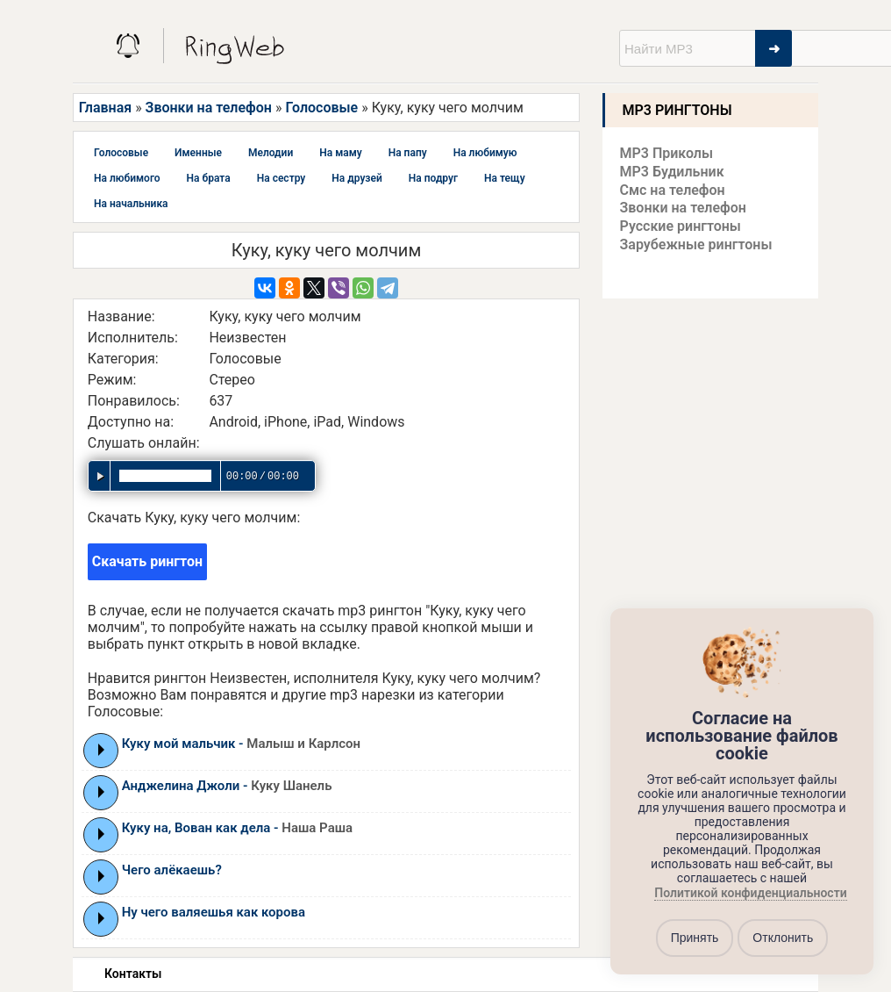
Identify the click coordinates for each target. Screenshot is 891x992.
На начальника (131, 204)
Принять (695, 938)
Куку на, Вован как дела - (237, 828)
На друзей (356, 178)
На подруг (433, 178)
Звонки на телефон (209, 107)
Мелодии (270, 153)
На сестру (281, 178)
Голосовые (321, 107)
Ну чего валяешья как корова (213, 912)
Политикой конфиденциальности (750, 893)
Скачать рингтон (147, 561)
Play (101, 750)
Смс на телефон (672, 190)
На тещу (504, 178)
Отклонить (782, 938)
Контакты (132, 974)
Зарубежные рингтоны (696, 244)
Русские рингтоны (680, 226)
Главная (105, 107)
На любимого (127, 178)
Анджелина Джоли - (227, 786)
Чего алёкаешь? (172, 870)
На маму (340, 153)
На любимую (485, 153)
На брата (209, 178)
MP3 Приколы (667, 153)
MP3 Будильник (672, 171)
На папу (407, 153)
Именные (198, 153)
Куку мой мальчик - (241, 743)
